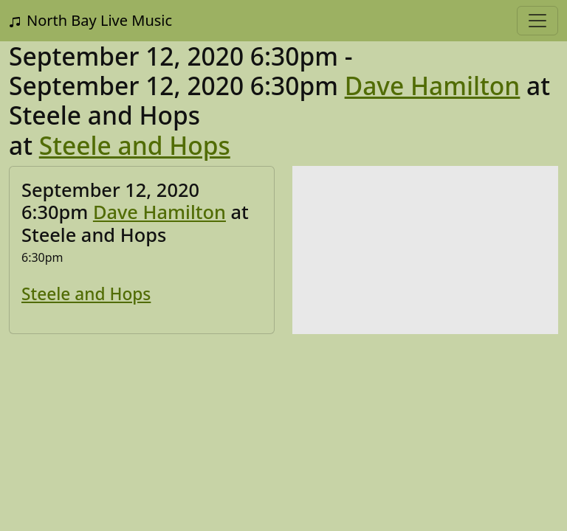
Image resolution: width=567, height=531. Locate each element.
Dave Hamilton (432, 86)
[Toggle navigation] (537, 20)
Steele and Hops (134, 145)
